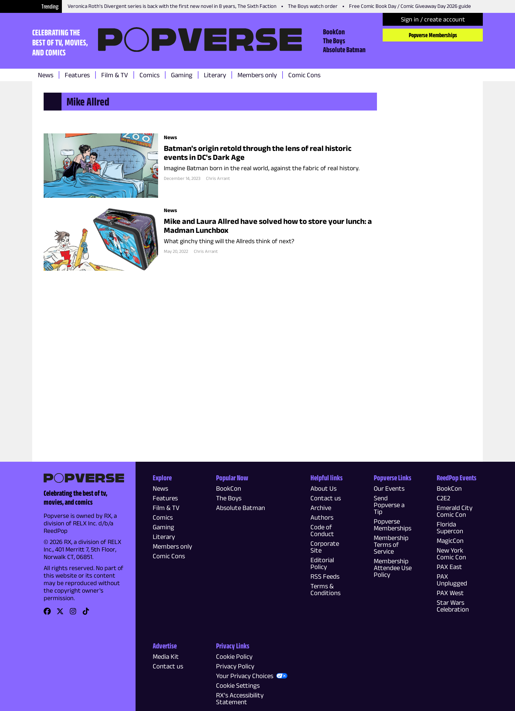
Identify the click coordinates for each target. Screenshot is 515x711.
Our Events (389, 488)
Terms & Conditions (325, 589)
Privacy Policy (235, 666)
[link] (47, 614)
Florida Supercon (450, 527)
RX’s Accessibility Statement (240, 698)
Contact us (325, 498)
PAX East (449, 566)
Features (77, 75)
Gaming (181, 75)
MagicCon (450, 540)
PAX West (450, 592)
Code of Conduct (322, 530)
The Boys (334, 40)
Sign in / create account (433, 19)
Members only (257, 75)
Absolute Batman (344, 49)
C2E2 (443, 498)
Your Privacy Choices (244, 675)
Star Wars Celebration (453, 606)
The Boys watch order (313, 6)
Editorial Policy (322, 563)
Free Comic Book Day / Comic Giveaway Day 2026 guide (410, 6)
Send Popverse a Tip (389, 505)
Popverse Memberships (433, 35)
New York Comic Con (451, 553)
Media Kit (166, 656)
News (45, 75)
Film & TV (114, 75)
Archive (320, 507)
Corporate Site (324, 547)
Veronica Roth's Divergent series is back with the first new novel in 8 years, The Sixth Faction (172, 6)
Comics (149, 75)
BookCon (334, 31)
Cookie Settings (238, 685)
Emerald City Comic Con (454, 511)
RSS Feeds (324, 576)
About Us (323, 488)
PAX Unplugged (452, 580)
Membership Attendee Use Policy (393, 568)
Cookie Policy (234, 656)
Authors (321, 517)
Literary (215, 75)
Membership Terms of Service (391, 544)
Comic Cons (304, 75)
